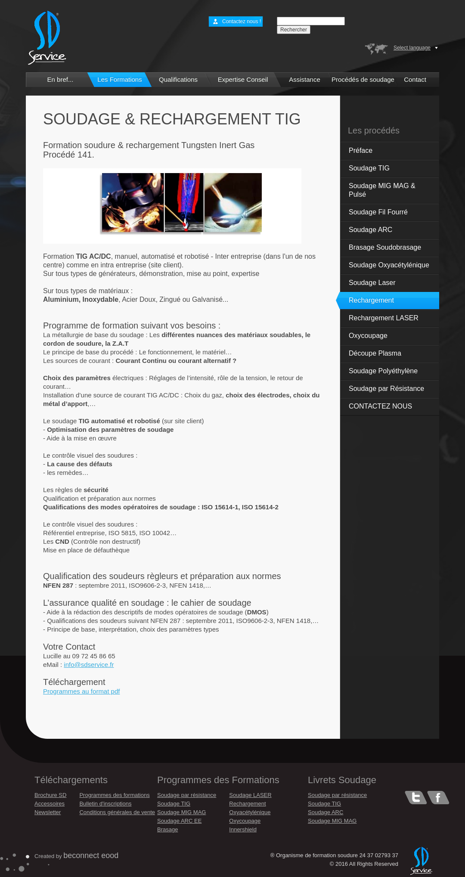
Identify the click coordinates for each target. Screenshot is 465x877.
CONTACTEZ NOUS (380, 406)
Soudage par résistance (186, 795)
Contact (415, 79)
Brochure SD (50, 795)
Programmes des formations (114, 795)
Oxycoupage (368, 335)
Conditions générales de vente (117, 812)
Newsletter (47, 812)
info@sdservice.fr (89, 664)
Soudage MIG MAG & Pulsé (382, 190)
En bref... (60, 79)
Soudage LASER (250, 795)
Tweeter (416, 797)
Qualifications (178, 79)
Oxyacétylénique (249, 812)
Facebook (438, 797)
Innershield (243, 829)
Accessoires (49, 803)
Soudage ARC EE (179, 821)
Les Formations (119, 79)
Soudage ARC (370, 229)
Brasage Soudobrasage (385, 247)
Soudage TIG (369, 168)
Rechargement (371, 300)
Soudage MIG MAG (181, 812)
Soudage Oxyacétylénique (389, 265)
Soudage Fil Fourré (378, 212)
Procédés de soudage (363, 79)
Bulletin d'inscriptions (105, 803)
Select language (412, 48)
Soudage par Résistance (386, 388)
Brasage (167, 829)
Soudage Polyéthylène (383, 371)
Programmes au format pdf (81, 691)
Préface (360, 150)
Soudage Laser (372, 282)
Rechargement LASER (383, 318)
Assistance (304, 79)
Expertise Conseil (243, 79)
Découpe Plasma (375, 353)
